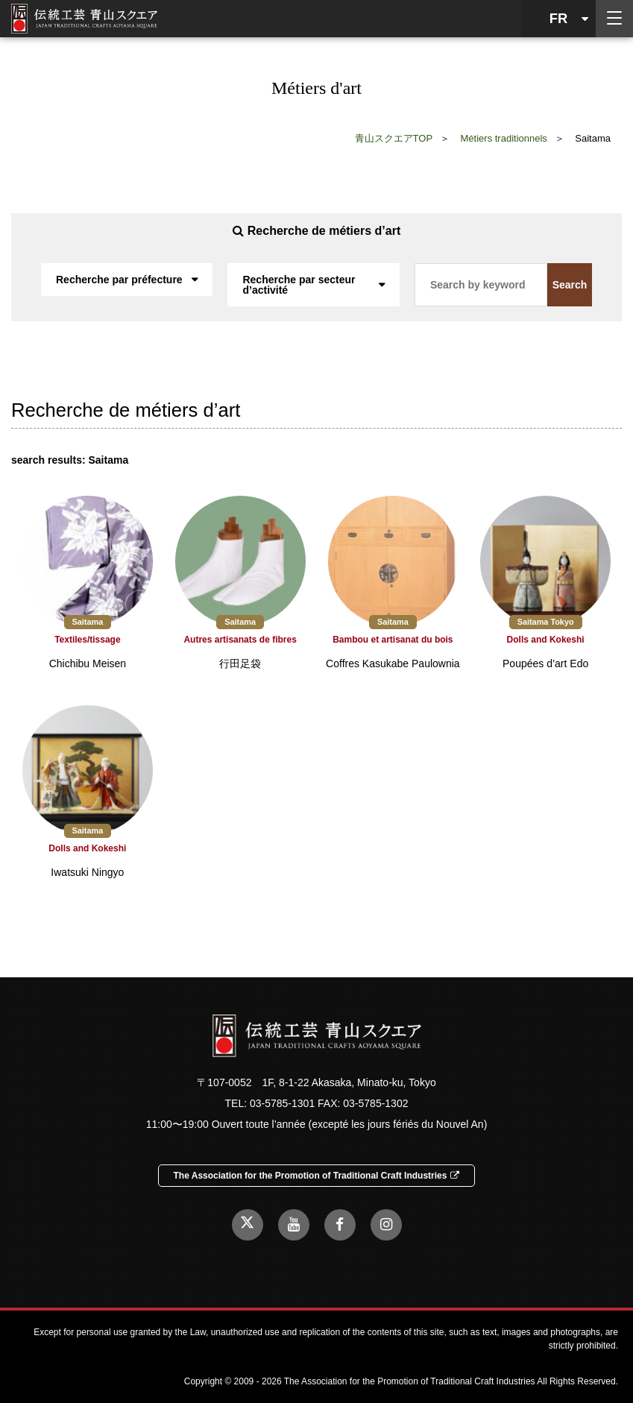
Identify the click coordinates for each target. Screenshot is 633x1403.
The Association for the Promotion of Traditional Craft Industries (317, 1175)
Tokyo (561, 621)
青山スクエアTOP (394, 138)
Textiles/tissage (87, 639)
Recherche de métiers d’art (316, 230)
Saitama (88, 621)
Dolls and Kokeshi (546, 639)
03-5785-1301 (282, 1103)
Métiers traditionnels (504, 138)
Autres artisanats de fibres (239, 639)
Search (570, 285)
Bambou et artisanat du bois (393, 639)
